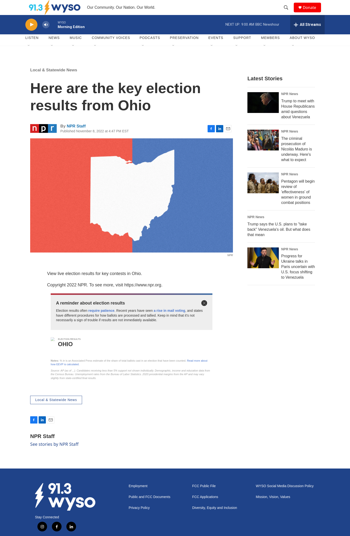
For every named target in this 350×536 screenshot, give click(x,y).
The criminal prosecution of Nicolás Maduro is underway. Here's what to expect (296, 159)
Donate (312, 12)
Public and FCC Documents (149, 507)
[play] (31, 35)
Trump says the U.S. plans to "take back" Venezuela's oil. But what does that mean (278, 239)
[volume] (46, 35)
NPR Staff (76, 136)
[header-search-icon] (288, 13)
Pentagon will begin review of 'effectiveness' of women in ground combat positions (298, 202)
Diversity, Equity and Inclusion (214, 518)
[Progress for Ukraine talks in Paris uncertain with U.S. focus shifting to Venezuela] (263, 268)
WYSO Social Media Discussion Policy (285, 496)
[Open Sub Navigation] (29, 56)
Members (270, 48)
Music (76, 48)
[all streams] (307, 35)
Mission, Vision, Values (273, 507)
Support (242, 48)
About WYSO (302, 48)
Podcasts (150, 48)
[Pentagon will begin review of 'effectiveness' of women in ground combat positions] (263, 193)
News (54, 48)
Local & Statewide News (53, 80)
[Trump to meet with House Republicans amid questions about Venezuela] (263, 113)
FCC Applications (205, 507)
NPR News (289, 104)
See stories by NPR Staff (54, 454)
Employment (138, 496)
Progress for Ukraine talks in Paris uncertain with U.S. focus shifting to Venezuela (298, 277)
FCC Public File (204, 496)
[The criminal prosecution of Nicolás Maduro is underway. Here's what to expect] (263, 150)
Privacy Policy (139, 518)
